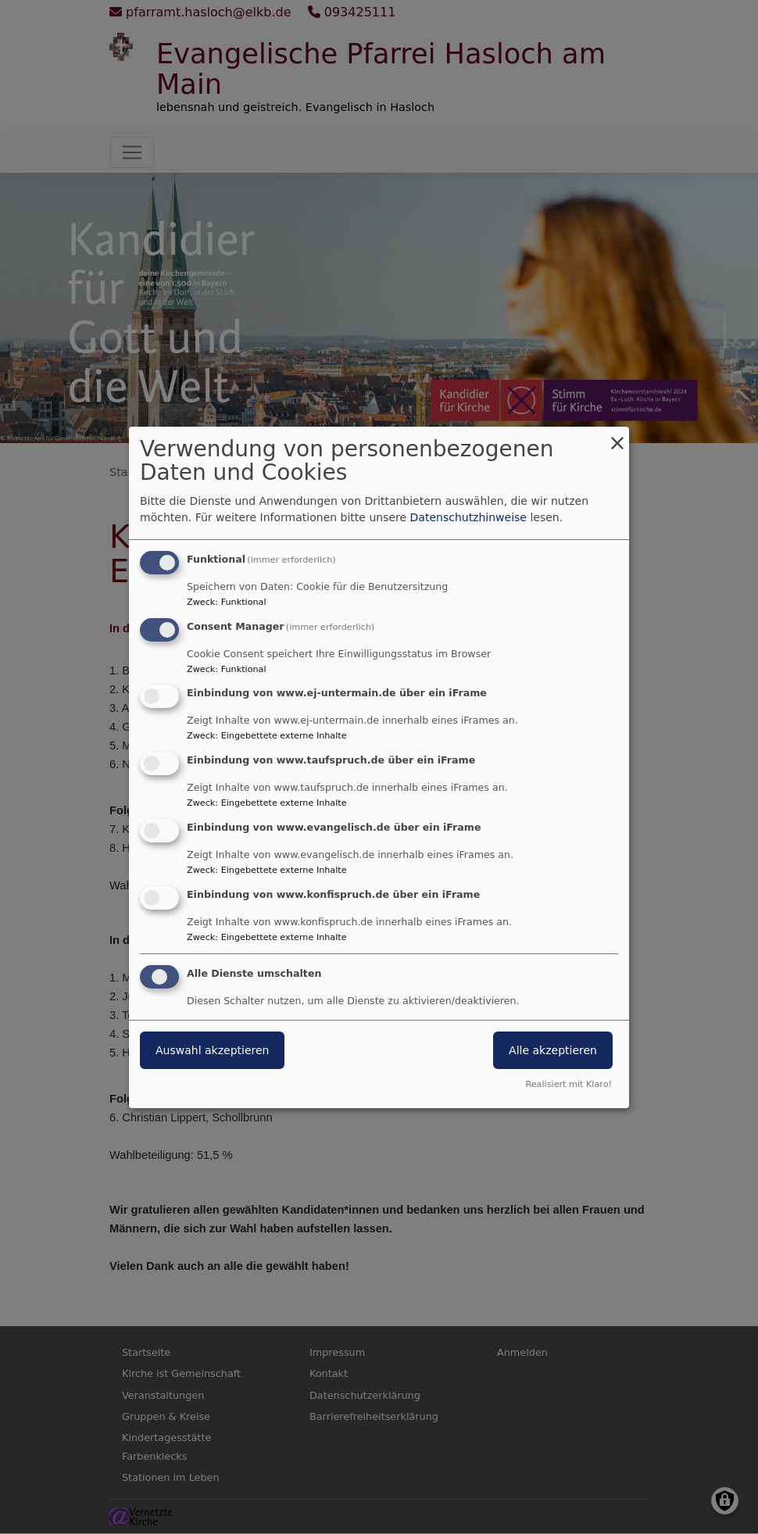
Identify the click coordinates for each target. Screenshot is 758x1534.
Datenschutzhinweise (468, 517)
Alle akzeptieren (553, 1050)
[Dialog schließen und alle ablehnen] (617, 436)
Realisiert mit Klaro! (568, 1084)
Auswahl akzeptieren (212, 1050)
